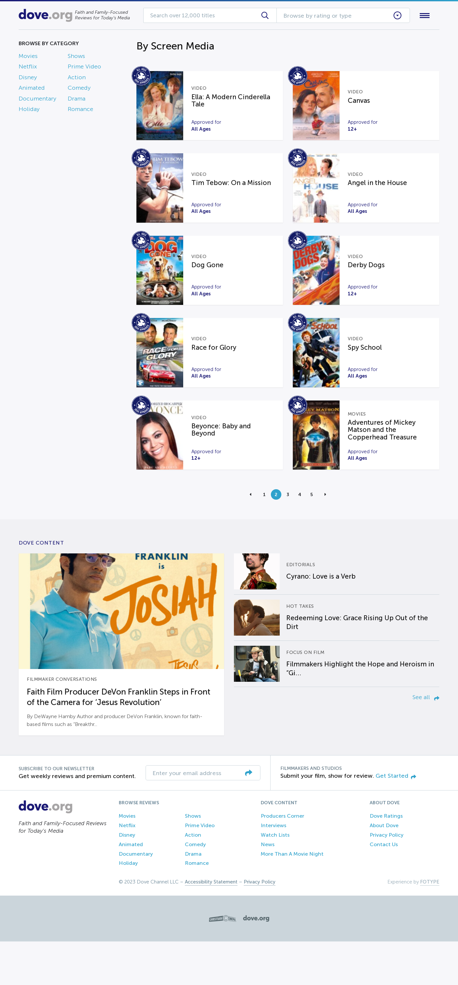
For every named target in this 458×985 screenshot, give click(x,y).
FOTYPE (429, 925)
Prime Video (84, 68)
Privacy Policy (386, 878)
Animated (32, 89)
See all (426, 740)
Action (77, 78)
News (267, 887)
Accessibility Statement (211, 925)
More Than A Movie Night (292, 897)
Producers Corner (282, 859)
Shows (76, 57)
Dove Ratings (386, 859)
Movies (28, 57)
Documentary (37, 100)
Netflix (28, 68)
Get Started (396, 819)
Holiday (29, 110)
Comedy (79, 89)
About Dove (384, 869)
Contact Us (384, 887)
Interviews (273, 869)
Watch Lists (275, 878)
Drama (76, 100)
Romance (80, 110)
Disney (28, 78)
